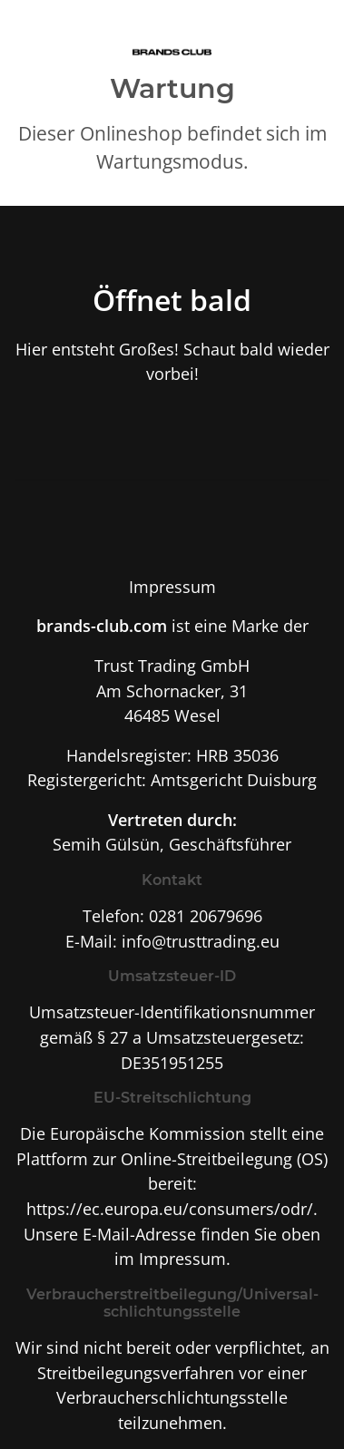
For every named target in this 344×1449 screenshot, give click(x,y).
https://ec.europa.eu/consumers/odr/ (169, 1208)
